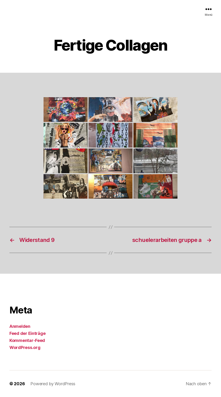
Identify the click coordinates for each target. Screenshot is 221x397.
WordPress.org (24, 347)
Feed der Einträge (27, 333)
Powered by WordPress (52, 383)
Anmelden (19, 326)
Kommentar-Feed (27, 340)
